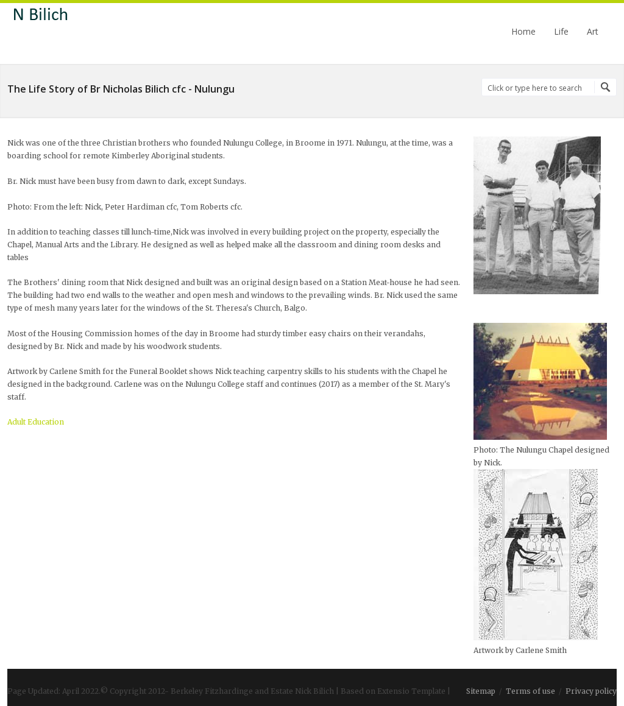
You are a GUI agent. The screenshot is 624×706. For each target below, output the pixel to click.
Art (592, 31)
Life (561, 31)
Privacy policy (591, 691)
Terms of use (530, 691)
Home (523, 31)
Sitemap (480, 691)
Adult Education (35, 421)
